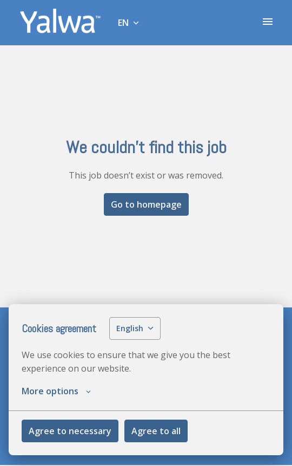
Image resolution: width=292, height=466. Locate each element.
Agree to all (156, 431)
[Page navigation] (267, 21)
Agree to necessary (70, 431)
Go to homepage (146, 204)
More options (56, 391)
